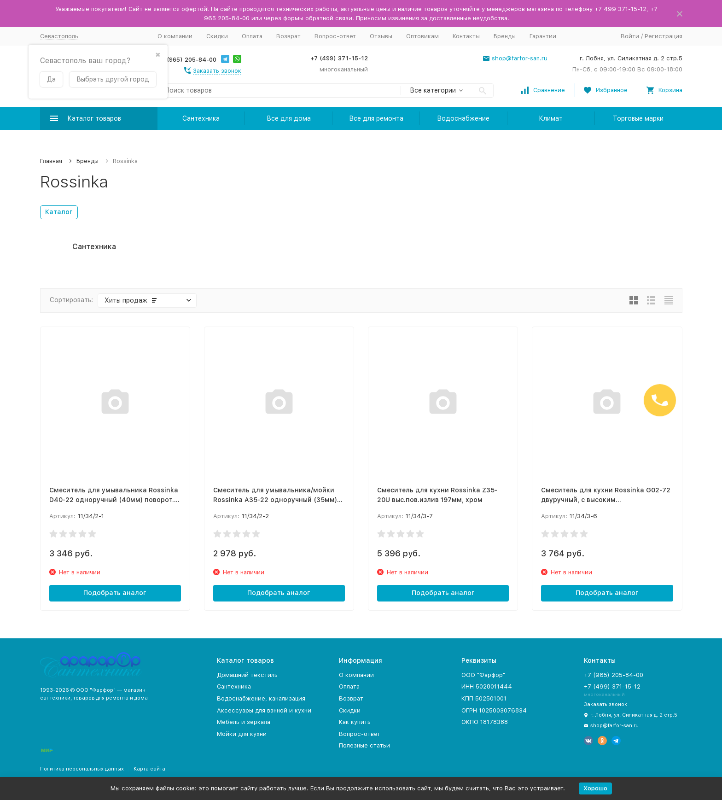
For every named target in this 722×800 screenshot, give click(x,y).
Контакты (466, 36)
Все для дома (289, 118)
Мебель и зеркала (243, 721)
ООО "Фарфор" (483, 675)
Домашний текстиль (247, 675)
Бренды (505, 36)
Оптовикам (422, 36)
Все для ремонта (376, 118)
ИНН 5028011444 (486, 686)
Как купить (355, 721)
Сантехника (201, 118)
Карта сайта (149, 769)
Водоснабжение (463, 118)
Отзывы (381, 36)
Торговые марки (638, 118)
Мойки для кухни (242, 733)
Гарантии (543, 36)
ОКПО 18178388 (484, 721)
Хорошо (595, 788)
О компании (174, 36)
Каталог (59, 212)
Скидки (217, 36)
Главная (51, 161)
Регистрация (663, 36)
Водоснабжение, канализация (261, 698)
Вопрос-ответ (335, 36)
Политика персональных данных (82, 769)
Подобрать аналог (114, 592)
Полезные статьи (364, 745)
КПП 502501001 (484, 698)
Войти (630, 36)
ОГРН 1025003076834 (494, 710)
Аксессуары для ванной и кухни (264, 710)
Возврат (288, 36)
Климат (551, 118)
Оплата (252, 36)
